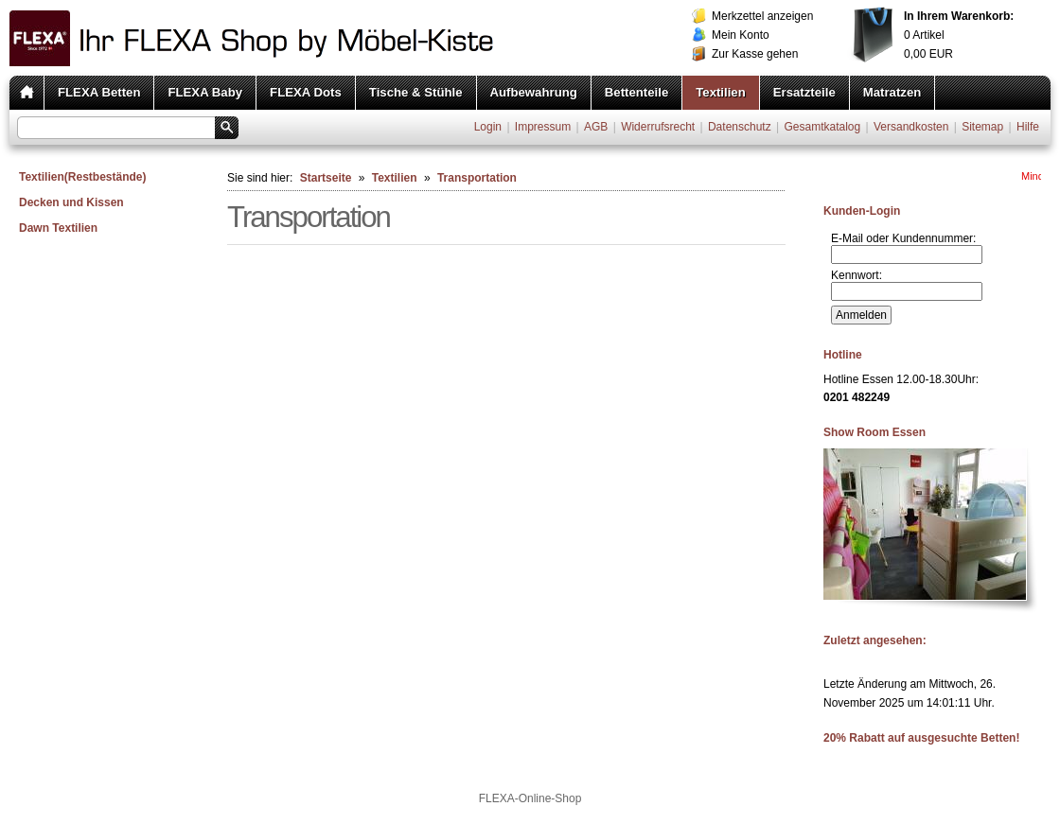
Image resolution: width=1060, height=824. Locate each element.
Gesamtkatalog (822, 126)
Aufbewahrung (533, 92)
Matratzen (892, 92)
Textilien (721, 92)
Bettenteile (636, 92)
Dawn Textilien (58, 228)
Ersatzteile (804, 92)
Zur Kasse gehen (755, 54)
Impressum (543, 126)
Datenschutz (739, 126)
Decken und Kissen (71, 202)
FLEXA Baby (205, 92)
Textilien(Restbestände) (82, 177)
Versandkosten (911, 126)
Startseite (326, 177)
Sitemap (982, 126)
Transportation (477, 177)
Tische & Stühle (416, 92)
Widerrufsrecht (658, 126)
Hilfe (1027, 126)
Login (488, 126)
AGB (596, 126)
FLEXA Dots (306, 92)
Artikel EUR (959, 35)
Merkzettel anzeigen (762, 16)
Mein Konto (740, 35)
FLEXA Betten (99, 92)
